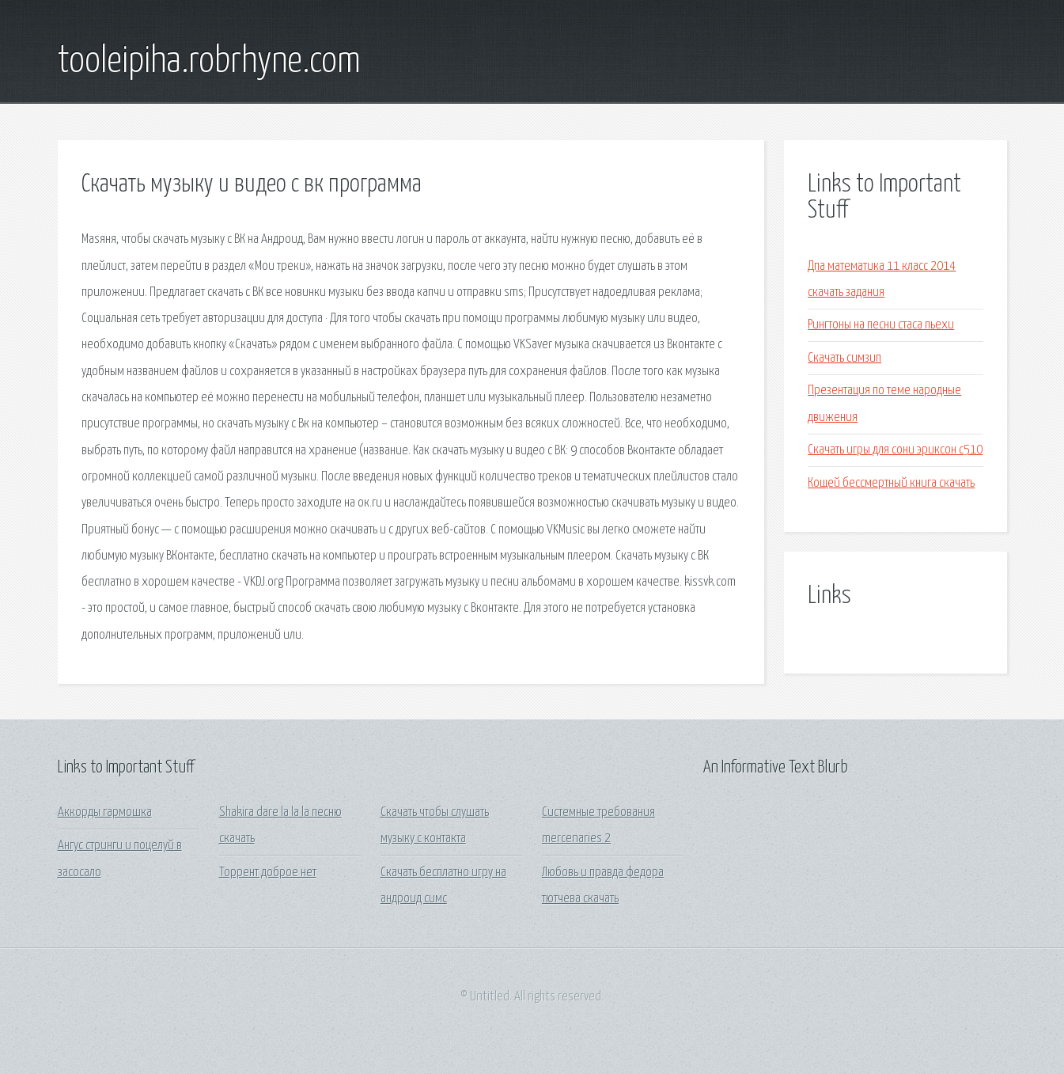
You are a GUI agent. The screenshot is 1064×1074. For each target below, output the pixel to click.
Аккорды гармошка (105, 812)
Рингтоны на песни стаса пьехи (881, 325)
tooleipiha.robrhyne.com (209, 62)
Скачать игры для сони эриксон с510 (895, 450)
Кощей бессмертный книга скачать (891, 483)
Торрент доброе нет (267, 872)
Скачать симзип (844, 358)
